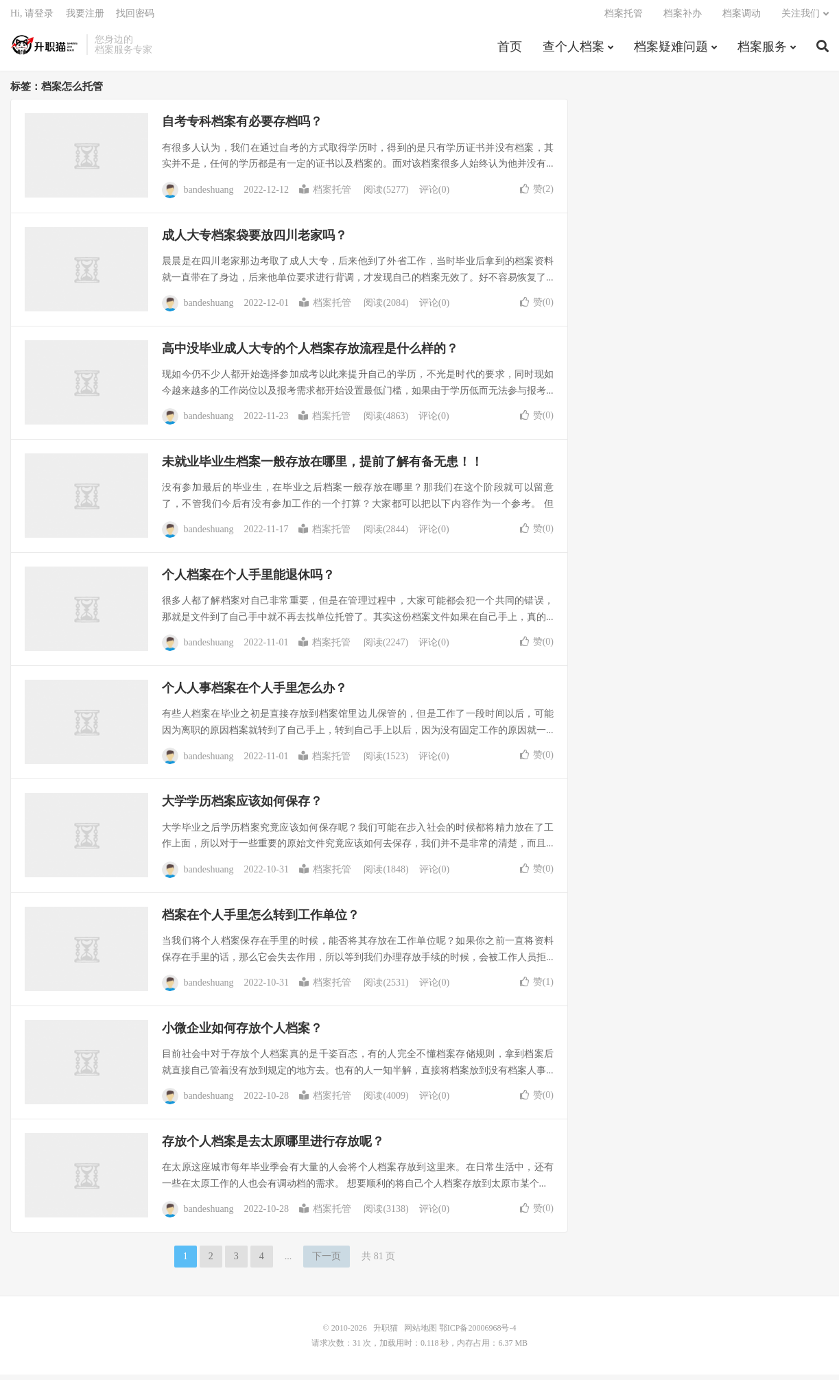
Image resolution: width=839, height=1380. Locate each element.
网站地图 (420, 1333)
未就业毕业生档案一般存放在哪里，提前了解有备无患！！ (322, 467)
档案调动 (741, 17)
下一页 (326, 1262)
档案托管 (623, 17)
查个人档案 (573, 51)
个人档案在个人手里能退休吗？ (248, 580)
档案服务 (762, 51)
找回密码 (135, 17)
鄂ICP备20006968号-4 (478, 1333)
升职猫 (45, 49)
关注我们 (800, 17)
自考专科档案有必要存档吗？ (242, 127)
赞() (537, 194)
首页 (509, 51)
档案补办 (682, 17)
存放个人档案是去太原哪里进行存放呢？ (273, 1147)
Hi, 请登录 (32, 17)
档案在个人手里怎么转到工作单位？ (260, 920)
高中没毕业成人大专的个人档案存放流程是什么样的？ (310, 354)
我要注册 (85, 17)
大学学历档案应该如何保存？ (242, 806)
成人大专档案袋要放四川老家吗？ (254, 240)
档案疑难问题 (671, 51)
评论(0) (434, 195)
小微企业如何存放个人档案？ (242, 1033)
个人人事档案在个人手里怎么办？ (254, 693)
